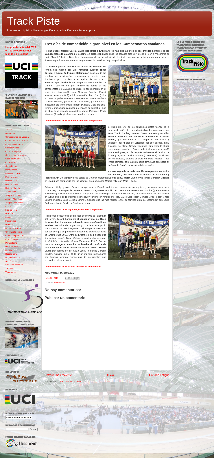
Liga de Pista (11, 210)
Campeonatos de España (17, 137)
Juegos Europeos (13, 195)
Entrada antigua (159, 375)
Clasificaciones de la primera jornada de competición (73, 120)
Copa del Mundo (12, 159)
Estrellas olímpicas (14, 173)
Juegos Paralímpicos (14, 203)
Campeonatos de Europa (16, 140)
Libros (8, 206)
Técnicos (9, 268)
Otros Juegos (11, 239)
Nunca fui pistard (13, 228)
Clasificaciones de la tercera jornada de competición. (73, 266)
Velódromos (10, 272)
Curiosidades (11, 166)
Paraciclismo (11, 243)
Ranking (9, 250)
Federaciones (11, 177)
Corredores (10, 162)
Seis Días (9, 261)
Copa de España (13, 151)
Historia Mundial (12, 188)
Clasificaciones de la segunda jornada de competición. (74, 209)
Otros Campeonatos (14, 235)
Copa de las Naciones (15, 155)
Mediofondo (10, 221)
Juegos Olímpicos (13, 199)
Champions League (14, 144)
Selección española (14, 265)
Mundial (9, 224)
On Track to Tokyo (13, 232)
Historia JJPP (11, 184)
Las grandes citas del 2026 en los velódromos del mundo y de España (20, 50)
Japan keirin (11, 192)
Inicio (110, 375)
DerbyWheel (11, 170)
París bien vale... (13, 246)
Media (8, 217)
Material (9, 213)
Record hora (11, 254)
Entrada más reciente (58, 375)
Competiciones (12, 148)
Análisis (9, 129)
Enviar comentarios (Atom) (70, 381)
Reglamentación (12, 257)
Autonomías (59, 282)
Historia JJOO (11, 181)
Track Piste (33, 21)
